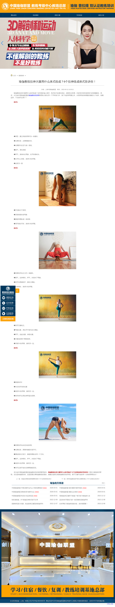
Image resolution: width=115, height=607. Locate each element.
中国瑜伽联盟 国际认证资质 (70, 492)
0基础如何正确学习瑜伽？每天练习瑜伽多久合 (74, 496)
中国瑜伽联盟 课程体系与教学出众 (25, 492)
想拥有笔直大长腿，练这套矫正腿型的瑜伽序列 (27, 503)
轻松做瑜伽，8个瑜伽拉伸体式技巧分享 (25, 500)
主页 (14, 75)
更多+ (103, 483)
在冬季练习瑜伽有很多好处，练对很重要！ (73, 503)
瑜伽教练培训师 (34, 95)
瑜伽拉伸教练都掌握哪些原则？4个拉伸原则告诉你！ (36, 479)
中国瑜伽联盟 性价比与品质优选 (24, 496)
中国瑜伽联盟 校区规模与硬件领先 (72, 488)
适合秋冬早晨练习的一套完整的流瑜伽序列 (73, 500)
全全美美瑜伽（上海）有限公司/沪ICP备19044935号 (27, 601)
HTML (108, 604)
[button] (2, 43)
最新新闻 (21, 75)
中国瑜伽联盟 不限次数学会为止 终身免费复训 (29, 488)
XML (112, 604)
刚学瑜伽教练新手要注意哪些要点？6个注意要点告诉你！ (83, 479)
